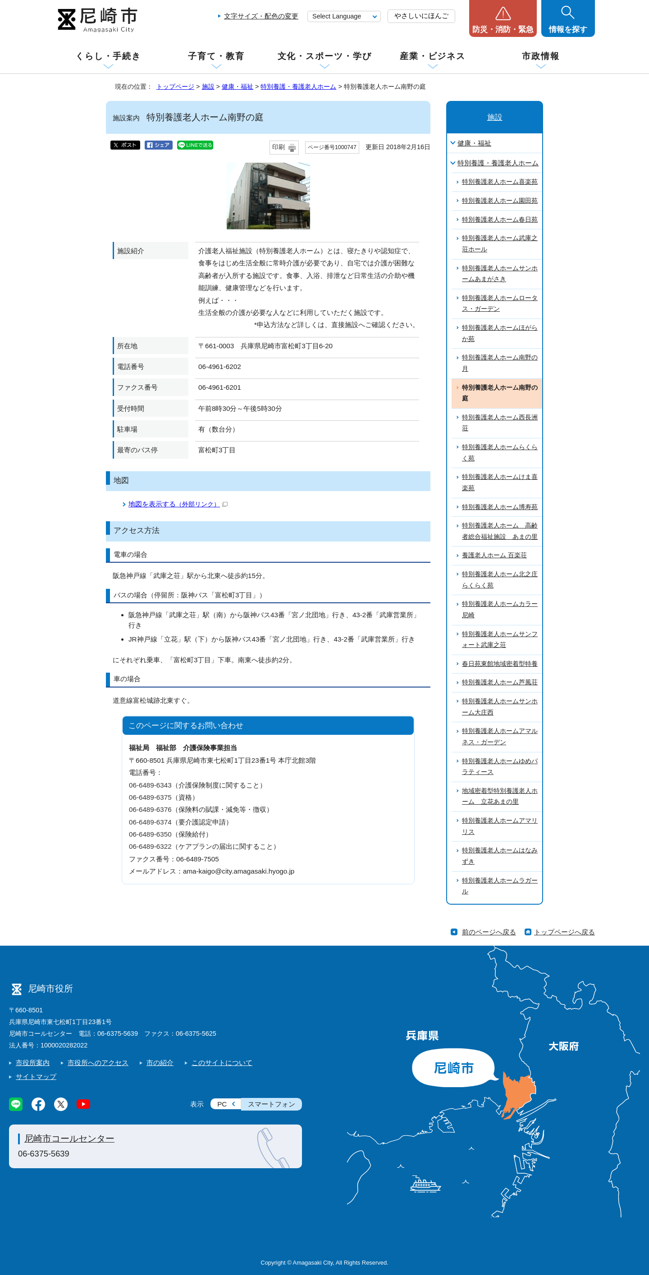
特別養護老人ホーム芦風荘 (500, 682)
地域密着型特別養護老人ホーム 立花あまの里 (500, 797)
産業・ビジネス (433, 56)
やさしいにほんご (421, 15)
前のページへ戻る (489, 932)
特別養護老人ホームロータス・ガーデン (500, 304)
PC (222, 1104)
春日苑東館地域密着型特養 (500, 663)
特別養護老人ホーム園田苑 (500, 200)
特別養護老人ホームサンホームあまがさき (500, 274)
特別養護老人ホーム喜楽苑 (500, 181)
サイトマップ (36, 1076)
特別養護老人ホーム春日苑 (500, 219)
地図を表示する (178, 504)
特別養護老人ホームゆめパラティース (500, 767)
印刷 (278, 147)
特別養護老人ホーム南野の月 (500, 363)
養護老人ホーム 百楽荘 (494, 555)
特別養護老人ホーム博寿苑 (500, 507)
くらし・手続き (108, 56)
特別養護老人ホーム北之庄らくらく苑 (500, 580)
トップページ (175, 86)
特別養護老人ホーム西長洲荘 (500, 423)
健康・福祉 (237, 86)
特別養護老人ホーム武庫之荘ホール (500, 244)
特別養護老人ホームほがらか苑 (500, 333)
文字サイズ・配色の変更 (261, 16)
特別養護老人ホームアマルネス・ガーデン (500, 737)
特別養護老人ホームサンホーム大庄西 (500, 707)
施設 (208, 86)
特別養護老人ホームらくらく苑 (500, 453)
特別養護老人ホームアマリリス (500, 826)
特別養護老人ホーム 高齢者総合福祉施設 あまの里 (500, 531)
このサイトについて (222, 1062)
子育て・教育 (216, 56)
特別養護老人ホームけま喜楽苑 (500, 483)
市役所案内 (33, 1062)
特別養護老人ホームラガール (500, 886)
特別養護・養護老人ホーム (298, 86)
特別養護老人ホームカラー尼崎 (500, 610)
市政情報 (541, 56)
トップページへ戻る (564, 932)
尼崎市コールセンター (69, 1138)
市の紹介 (160, 1062)
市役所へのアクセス (98, 1062)
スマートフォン (271, 1104)
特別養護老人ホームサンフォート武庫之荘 (500, 640)
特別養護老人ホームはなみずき (500, 856)
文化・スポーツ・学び (325, 56)
